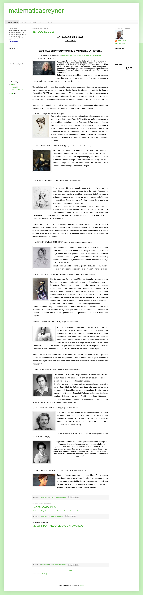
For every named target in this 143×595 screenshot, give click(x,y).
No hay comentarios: (60, 497)
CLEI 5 (50, 22)
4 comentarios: (59, 516)
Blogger (82, 585)
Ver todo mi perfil (120, 43)
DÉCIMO (33, 22)
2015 (12, 93)
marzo (14, 87)
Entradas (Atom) (45, 574)
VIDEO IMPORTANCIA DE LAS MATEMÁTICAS (58, 525)
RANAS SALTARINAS (44, 506)
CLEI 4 (42, 22)
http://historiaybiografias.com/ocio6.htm (44, 511)
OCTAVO (24, 22)
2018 (12, 85)
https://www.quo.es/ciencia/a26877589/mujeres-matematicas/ (81, 56)
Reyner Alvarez (121, 40)
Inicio (70, 570)
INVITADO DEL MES (43, 31)
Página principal (12, 22)
